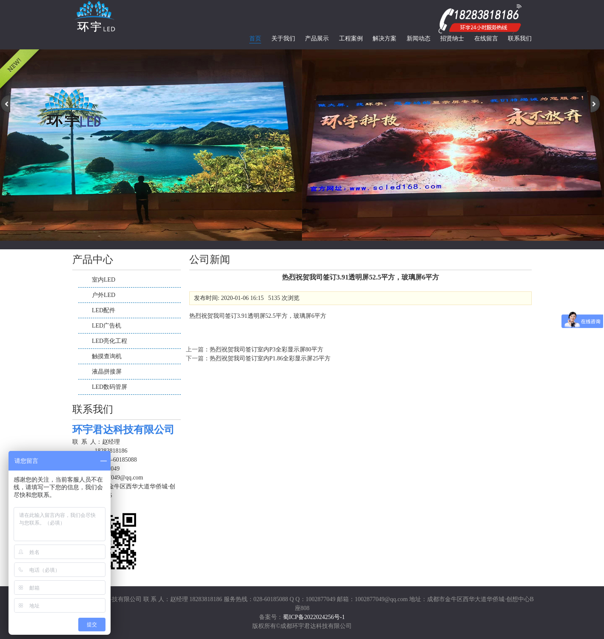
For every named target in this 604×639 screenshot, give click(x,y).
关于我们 (283, 38)
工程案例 (351, 38)
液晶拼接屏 (107, 371)
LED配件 (103, 310)
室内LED (103, 280)
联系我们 (520, 38)
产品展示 (317, 38)
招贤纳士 (452, 38)
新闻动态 (418, 38)
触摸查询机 (107, 356)
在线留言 (486, 38)
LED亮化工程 (109, 341)
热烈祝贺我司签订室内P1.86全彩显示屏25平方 (270, 358)
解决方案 (384, 38)
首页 (255, 38)
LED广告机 (106, 325)
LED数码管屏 (109, 387)
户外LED (103, 295)
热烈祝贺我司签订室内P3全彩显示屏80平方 (266, 349)
